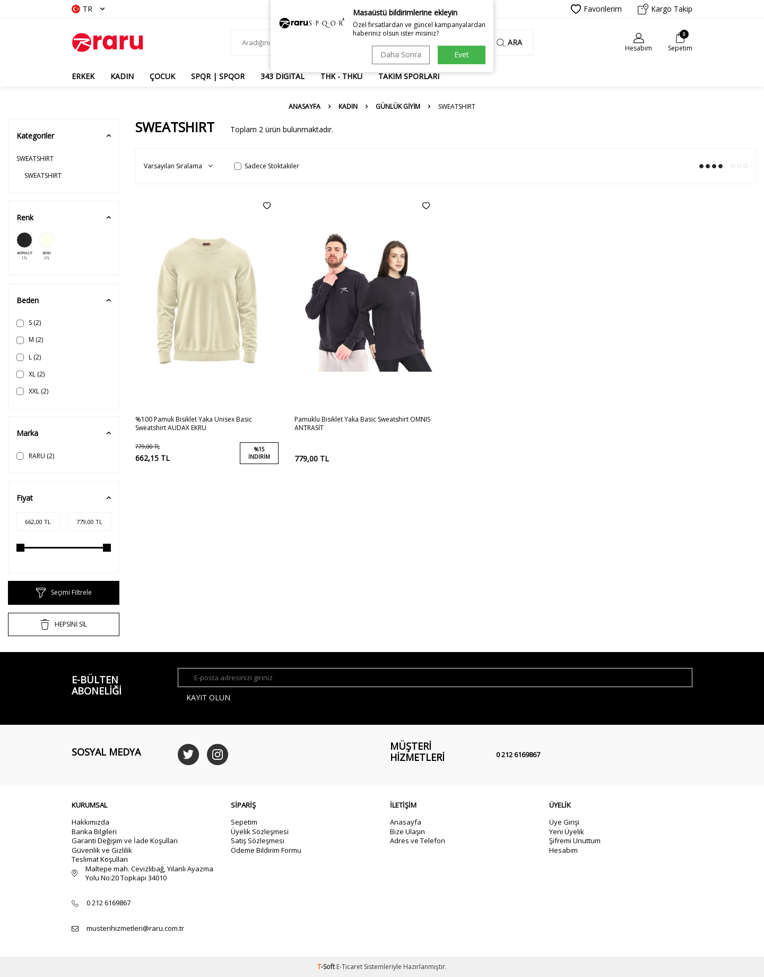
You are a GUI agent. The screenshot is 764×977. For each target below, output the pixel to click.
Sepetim (244, 822)
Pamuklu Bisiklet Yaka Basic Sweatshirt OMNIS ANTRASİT (362, 423)
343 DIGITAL (283, 76)
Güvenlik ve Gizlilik (102, 850)
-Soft (326, 966)
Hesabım (563, 850)
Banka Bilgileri (94, 831)
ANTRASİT (24, 246)
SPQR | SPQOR (218, 76)
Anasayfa (304, 106)
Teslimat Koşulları (100, 859)
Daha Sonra (400, 54)
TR (88, 9)
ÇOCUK (162, 76)
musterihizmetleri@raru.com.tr (135, 928)
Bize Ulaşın (407, 831)
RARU (35, 455)
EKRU (47, 246)
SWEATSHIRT (35, 158)
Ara (509, 42)
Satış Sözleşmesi (257, 840)
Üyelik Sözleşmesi (260, 831)
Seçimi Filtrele (64, 593)
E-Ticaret (349, 966)
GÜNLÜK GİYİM (398, 106)
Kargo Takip (665, 9)
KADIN (122, 76)
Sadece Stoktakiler (266, 166)
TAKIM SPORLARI (408, 76)
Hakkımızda (90, 822)
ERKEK (83, 76)
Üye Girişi (564, 822)
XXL (32, 391)
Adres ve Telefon (417, 840)
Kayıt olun (208, 697)
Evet (461, 54)
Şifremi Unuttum (575, 840)
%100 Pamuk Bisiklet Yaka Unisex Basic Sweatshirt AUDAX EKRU (193, 423)
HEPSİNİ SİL (63, 624)
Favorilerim (596, 9)
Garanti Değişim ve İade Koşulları (125, 840)
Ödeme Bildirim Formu (266, 850)
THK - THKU (341, 76)
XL (30, 374)
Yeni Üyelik (566, 831)
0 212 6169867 (518, 754)
